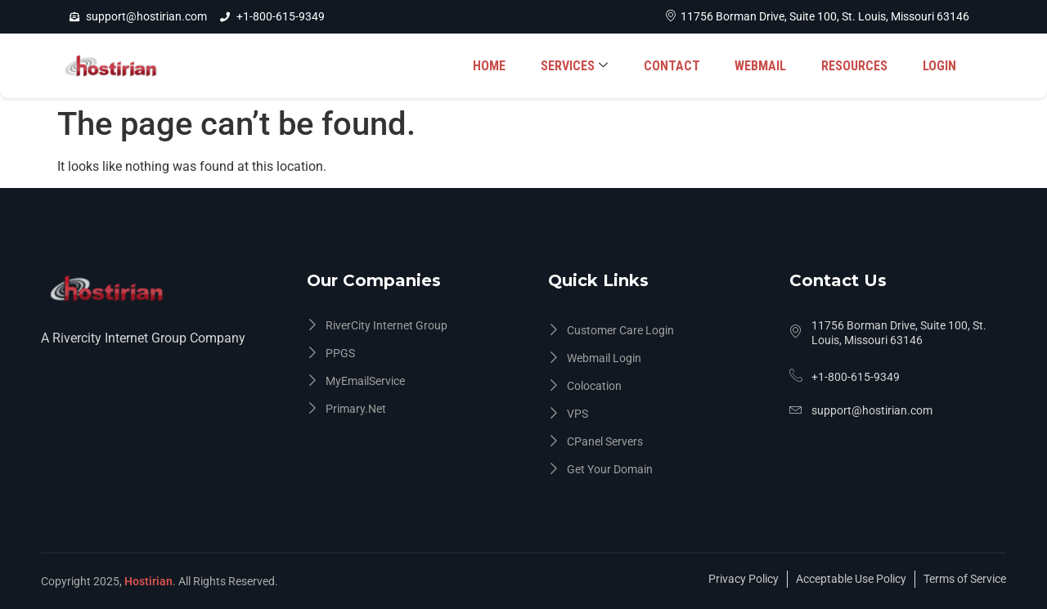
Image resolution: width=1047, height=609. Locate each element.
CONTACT (679, 66)
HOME (501, 66)
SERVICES (584, 65)
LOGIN (940, 66)
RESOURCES (858, 66)
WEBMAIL (766, 66)
